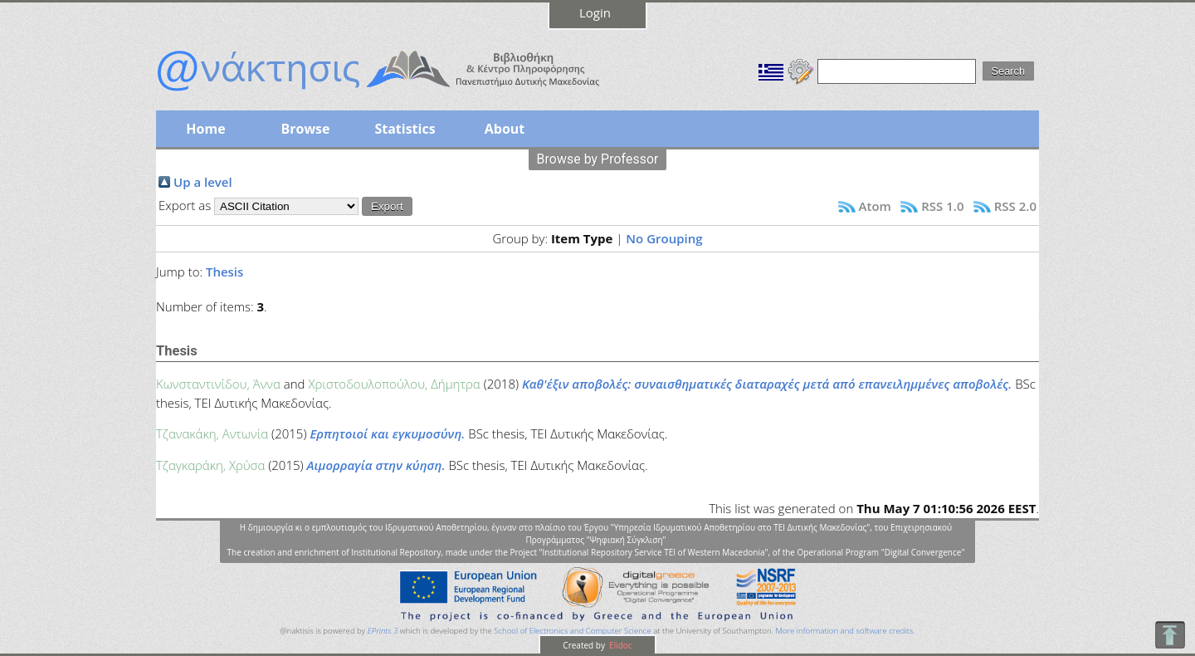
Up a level (202, 182)
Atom (875, 206)
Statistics (404, 129)
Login (595, 12)
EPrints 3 (383, 630)
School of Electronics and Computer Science (572, 630)
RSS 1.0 (942, 206)
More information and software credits (844, 630)
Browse (304, 129)
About (505, 129)
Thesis (224, 271)
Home (205, 129)
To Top (1170, 635)
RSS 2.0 (1015, 206)
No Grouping (664, 238)
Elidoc (619, 645)
